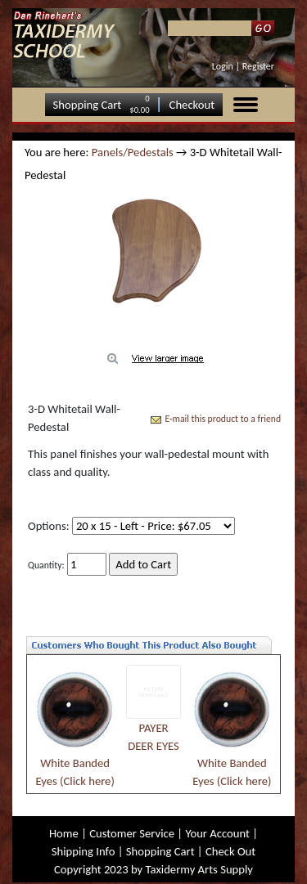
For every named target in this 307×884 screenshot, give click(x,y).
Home (64, 833)
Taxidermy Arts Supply (199, 869)
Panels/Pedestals (133, 152)
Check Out (230, 851)
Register (258, 66)
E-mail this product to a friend (223, 418)
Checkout (192, 104)
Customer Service (131, 833)
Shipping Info (83, 851)
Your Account (217, 833)
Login (222, 66)
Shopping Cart (87, 104)
